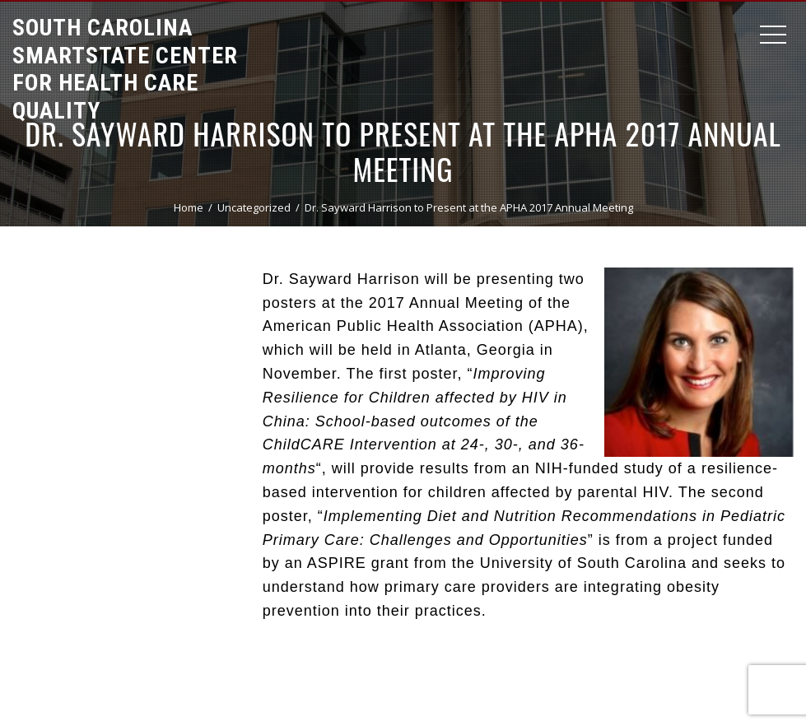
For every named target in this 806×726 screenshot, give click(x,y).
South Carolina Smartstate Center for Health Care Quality (125, 69)
